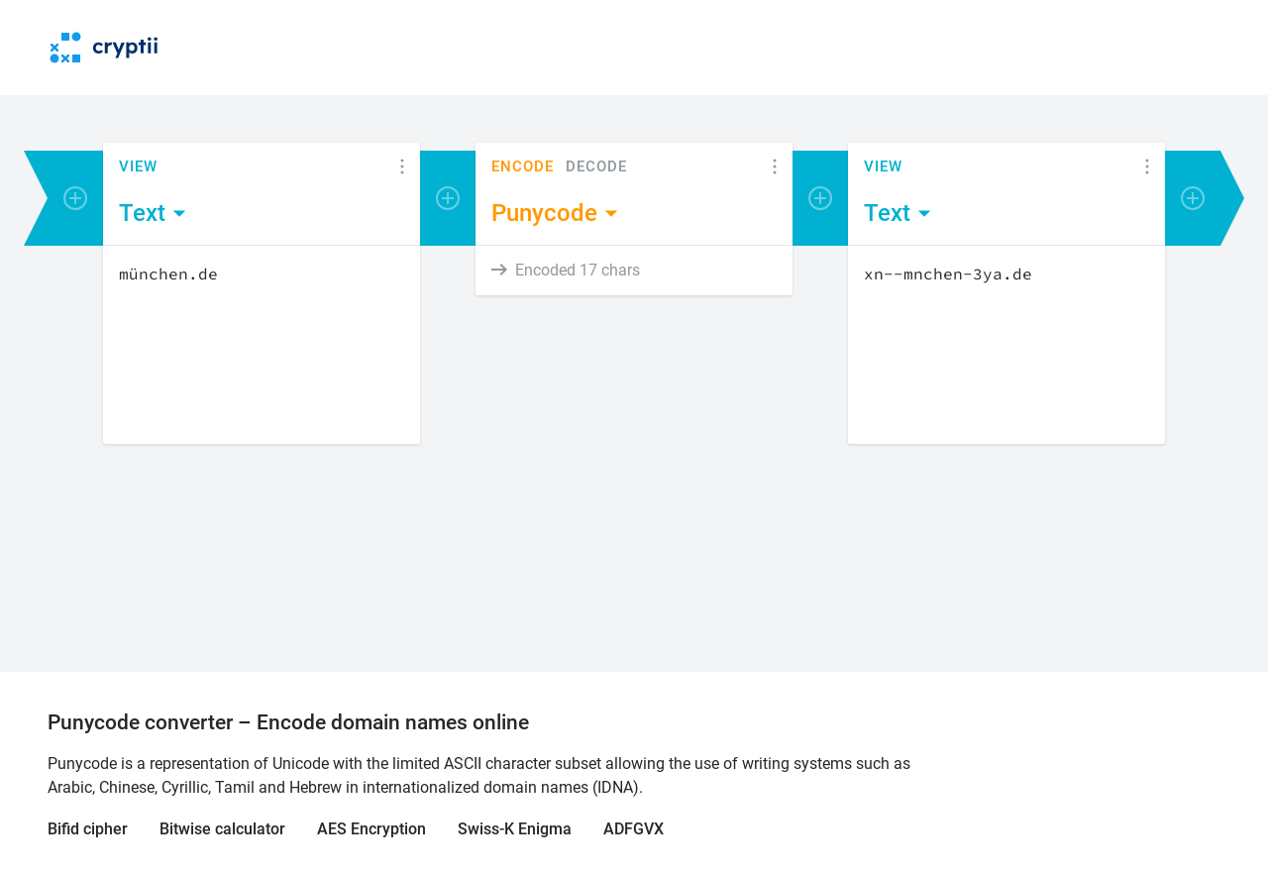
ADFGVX (633, 829)
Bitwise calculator (222, 829)
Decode (596, 167)
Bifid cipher (88, 829)
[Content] (261, 345)
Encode (522, 167)
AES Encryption (371, 829)
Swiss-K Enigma (515, 829)
